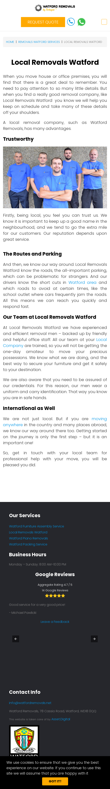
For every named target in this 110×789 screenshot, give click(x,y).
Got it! (55, 781)
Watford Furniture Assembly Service (36, 526)
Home (10, 42)
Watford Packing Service (28, 544)
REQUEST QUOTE (43, 22)
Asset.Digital (60, 719)
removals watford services (39, 42)
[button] (15, 638)
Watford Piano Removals (28, 538)
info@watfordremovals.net (30, 703)
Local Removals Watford (28, 532)
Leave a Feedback (55, 641)
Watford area (82, 282)
